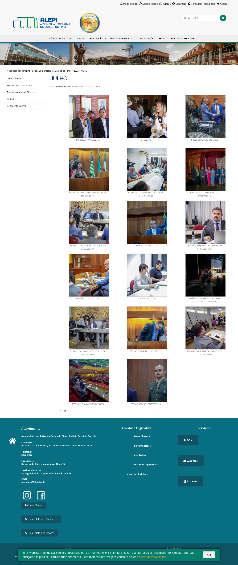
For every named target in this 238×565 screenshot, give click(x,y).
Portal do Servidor (182, 38)
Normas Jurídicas (138, 474)
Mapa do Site (130, 3)
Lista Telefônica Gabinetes (41, 519)
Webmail (190, 460)
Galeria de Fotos (63, 70)
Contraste (180, 3)
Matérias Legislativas (146, 464)
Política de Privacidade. (152, 557)
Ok (209, 555)
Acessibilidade (150, 3)
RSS (65, 410)
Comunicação (146, 38)
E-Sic (188, 440)
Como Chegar (34, 505)
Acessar (224, 3)
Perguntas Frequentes (203, 3)
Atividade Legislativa (121, 38)
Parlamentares (142, 445)
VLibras (167, 3)
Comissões (140, 455)
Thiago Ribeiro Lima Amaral (64, 86)
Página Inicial (57, 38)
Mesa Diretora (142, 436)
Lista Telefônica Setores (39, 533)
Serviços (162, 38)
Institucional (77, 38)
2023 (76, 70)
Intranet (190, 481)
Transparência (97, 38)
